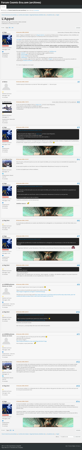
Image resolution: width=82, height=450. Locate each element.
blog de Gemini (40, 35)
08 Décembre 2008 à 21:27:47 (22, 159)
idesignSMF (18, 445)
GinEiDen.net (52, 51)
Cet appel (18, 39)
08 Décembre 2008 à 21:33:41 (22, 183)
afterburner (7, 102)
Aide (66, 446)
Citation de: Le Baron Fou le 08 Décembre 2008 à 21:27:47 (30, 186)
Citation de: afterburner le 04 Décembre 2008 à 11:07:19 (30, 130)
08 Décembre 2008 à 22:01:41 (22, 311)
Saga (5, 32)
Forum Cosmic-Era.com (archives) (21, 2)
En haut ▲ (78, 446)
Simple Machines (12, 445)
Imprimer (78, 27)
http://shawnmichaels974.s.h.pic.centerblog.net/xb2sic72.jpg (31, 341)
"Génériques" (24, 57)
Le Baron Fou (8, 159)
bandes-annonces (27, 60)
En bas (2, 27)
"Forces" (23, 56)
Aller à (57, 436)
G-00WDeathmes (9, 284)
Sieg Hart (6, 220)
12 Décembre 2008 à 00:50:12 (22, 361)
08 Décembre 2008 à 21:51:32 (22, 236)
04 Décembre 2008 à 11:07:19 (22, 102)
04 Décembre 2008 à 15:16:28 (22, 127)
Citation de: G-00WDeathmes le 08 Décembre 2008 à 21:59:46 (31, 315)
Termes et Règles (71, 446)
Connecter (36, 10)
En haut (3, 430)
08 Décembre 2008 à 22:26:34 (22, 334)
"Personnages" (24, 54)
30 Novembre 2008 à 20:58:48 (22, 32)
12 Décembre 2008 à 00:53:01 (22, 385)
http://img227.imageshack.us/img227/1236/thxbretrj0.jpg (30, 291)
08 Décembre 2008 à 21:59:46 (22, 284)
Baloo (5, 82)
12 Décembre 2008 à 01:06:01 (22, 401)
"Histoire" (23, 53)
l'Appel (50, 59)
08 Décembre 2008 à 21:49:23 (22, 220)
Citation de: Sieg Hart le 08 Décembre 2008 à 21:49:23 (29, 239)
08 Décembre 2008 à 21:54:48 (22, 265)
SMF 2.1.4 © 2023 (5, 445)
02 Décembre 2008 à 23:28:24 (22, 81)
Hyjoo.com (38, 104)
